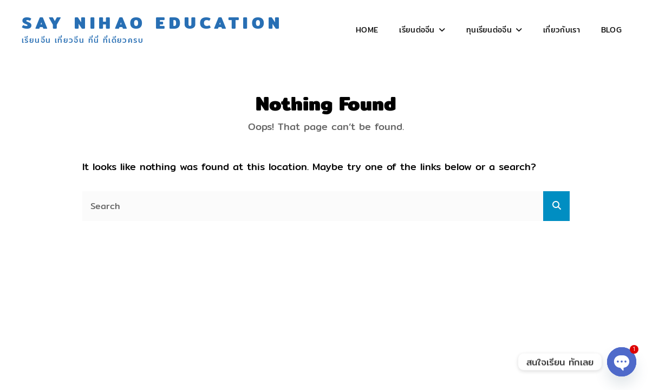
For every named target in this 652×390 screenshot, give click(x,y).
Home (367, 30)
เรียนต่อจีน (416, 30)
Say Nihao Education (153, 23)
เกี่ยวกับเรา (561, 30)
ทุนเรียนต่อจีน (489, 30)
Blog (611, 30)
